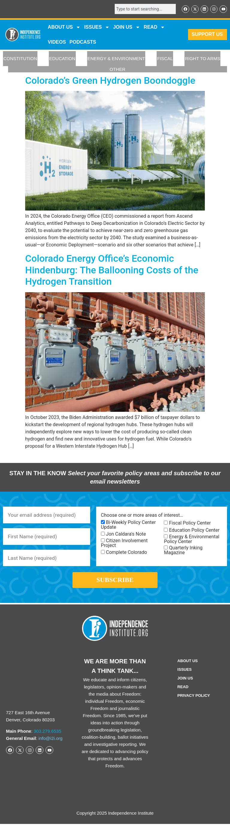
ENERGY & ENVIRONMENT (116, 59)
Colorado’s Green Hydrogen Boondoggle (110, 80)
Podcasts (82, 42)
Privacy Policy (193, 700)
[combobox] (143, 9)
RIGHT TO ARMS (202, 59)
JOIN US (126, 27)
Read (182, 692)
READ (154, 27)
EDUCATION (62, 59)
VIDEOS (57, 42)
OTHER (117, 69)
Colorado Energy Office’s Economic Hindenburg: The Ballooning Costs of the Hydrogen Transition (111, 270)
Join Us (185, 683)
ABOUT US (64, 27)
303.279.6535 (47, 736)
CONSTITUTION (20, 59)
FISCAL (165, 59)
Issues (97, 27)
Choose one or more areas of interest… (142, 515)
